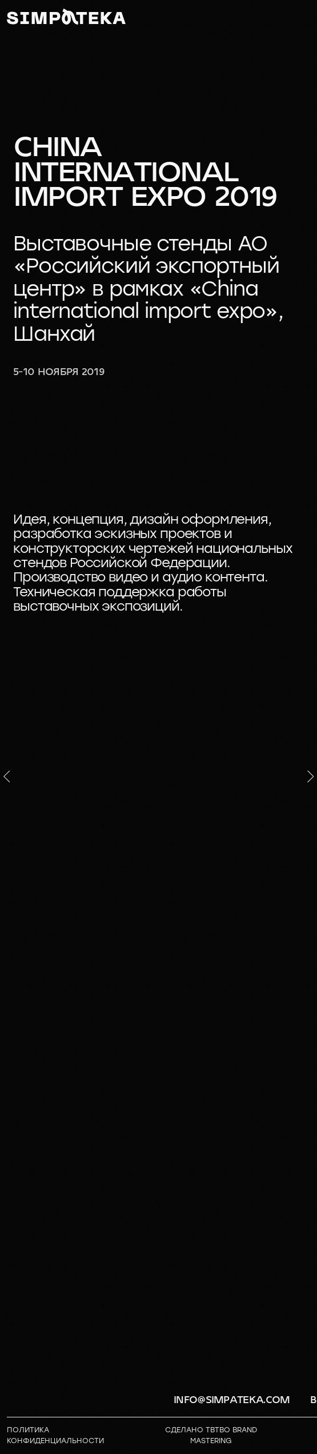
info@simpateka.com (232, 1400)
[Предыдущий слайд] (6, 776)
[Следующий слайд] (310, 776)
